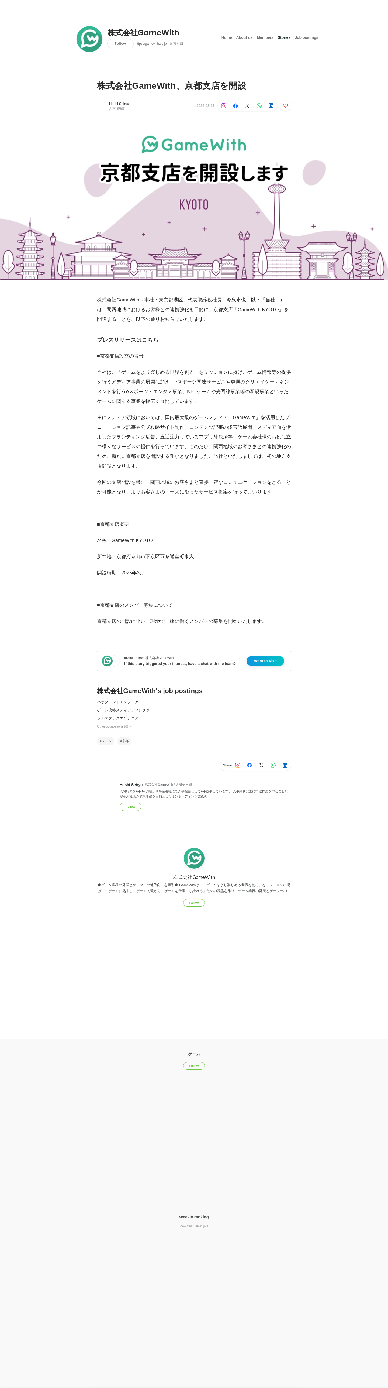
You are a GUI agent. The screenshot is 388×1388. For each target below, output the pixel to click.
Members (265, 37)
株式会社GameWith (143, 33)
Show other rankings (194, 1226)
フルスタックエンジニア (117, 718)
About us (244, 37)
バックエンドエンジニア (117, 702)
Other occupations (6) (115, 726)
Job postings (306, 37)
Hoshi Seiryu (119, 104)
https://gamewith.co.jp (151, 44)
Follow (120, 43)
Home (226, 37)
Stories (284, 37)
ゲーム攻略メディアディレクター (125, 710)
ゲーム (107, 741)
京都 (125, 741)
